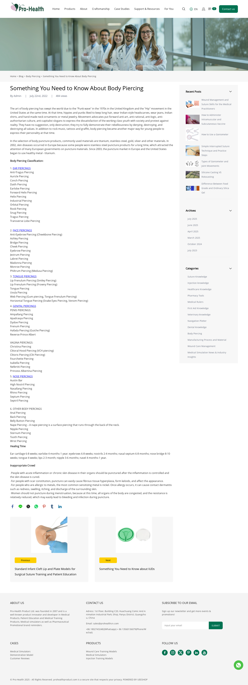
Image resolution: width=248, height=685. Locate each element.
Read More (49, 549)
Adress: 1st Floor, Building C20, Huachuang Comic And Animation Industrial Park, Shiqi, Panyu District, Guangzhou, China (116, 614)
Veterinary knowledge (199, 314)
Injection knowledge (198, 282)
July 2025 (192, 218)
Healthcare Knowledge (199, 289)
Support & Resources (147, 8)
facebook (12, 506)
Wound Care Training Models (101, 651)
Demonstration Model (21, 654)
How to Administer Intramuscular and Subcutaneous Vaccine (213, 119)
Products (69, 8)
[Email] (185, 625)
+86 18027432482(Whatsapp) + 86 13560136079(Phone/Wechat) (116, 631)
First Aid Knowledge (198, 308)
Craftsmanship (101, 8)
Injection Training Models (99, 658)
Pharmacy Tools (196, 295)
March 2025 (194, 237)
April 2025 (193, 231)
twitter (28, 506)
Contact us (228, 9)
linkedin (60, 506)
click (124, 44)
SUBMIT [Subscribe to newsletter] (216, 625)
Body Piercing (33, 76)
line (20, 506)
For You (169, 8)
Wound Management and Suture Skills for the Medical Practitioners (216, 104)
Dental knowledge (197, 327)
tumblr (52, 506)
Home (56, 8)
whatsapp (36, 506)
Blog (21, 76)
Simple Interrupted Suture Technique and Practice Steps (215, 151)
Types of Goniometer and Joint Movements (215, 163)
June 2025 (193, 225)
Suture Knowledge (197, 276)
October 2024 (195, 244)
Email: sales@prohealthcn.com (102, 623)
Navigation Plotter (197, 320)
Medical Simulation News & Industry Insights (207, 354)
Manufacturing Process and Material (207, 339)
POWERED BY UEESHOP (135, 679)
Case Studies (122, 8)
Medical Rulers (195, 301)
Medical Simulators (20, 651)
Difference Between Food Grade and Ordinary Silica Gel (215, 188)
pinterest (44, 506)
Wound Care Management (201, 346)
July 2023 (192, 250)
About (83, 8)
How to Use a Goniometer (215, 134)
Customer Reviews (20, 658)
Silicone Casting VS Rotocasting (211, 174)
